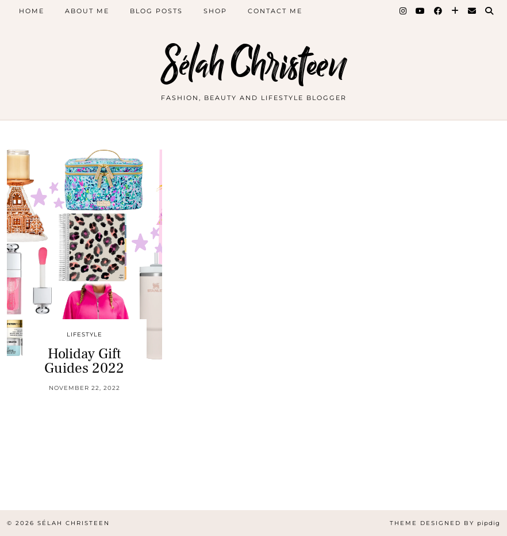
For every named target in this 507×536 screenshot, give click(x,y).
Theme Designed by (445, 523)
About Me (87, 11)
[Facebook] (438, 11)
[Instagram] (404, 11)
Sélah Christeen (254, 64)
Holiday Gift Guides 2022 (84, 360)
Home (31, 11)
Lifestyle (84, 334)
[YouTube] (421, 11)
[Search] (489, 11)
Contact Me (275, 11)
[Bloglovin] (455, 11)
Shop (215, 11)
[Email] (472, 11)
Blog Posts (156, 11)
